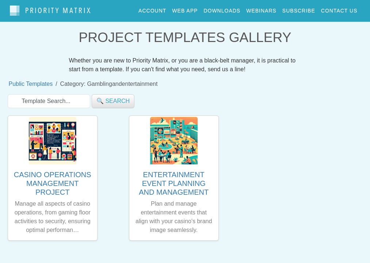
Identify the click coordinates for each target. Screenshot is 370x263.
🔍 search (113, 98)
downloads (221, 9)
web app (185, 9)
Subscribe (298, 9)
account (152, 9)
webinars (261, 9)
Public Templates (31, 80)
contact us (339, 9)
